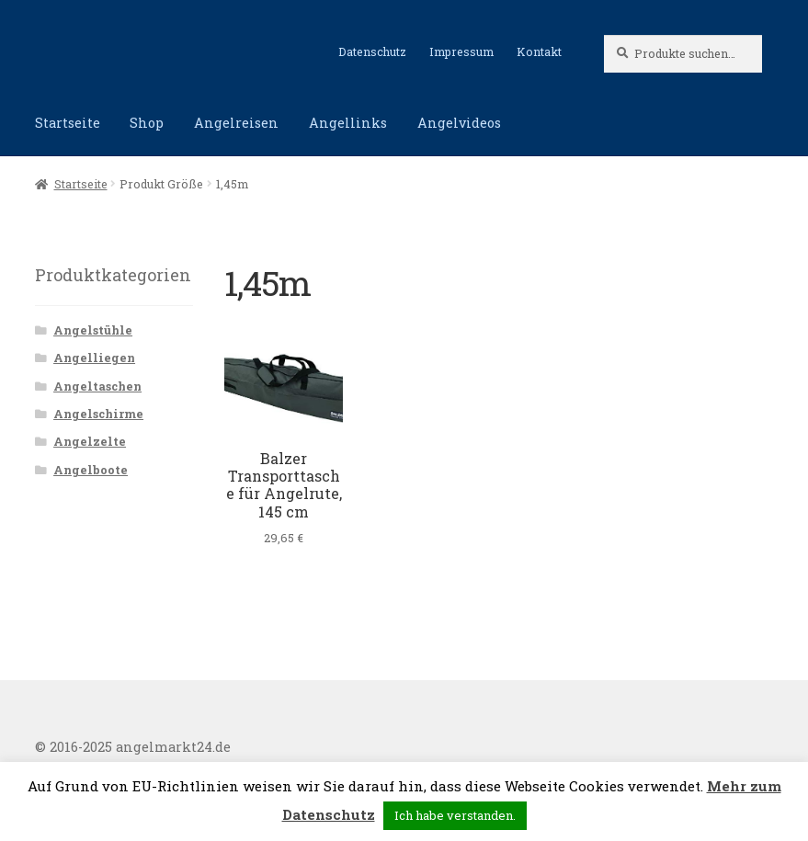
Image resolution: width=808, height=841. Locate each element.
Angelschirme (98, 413)
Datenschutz (372, 51)
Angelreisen (236, 122)
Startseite (67, 122)
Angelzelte (89, 441)
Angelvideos (459, 122)
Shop (147, 122)
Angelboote (90, 469)
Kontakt (539, 51)
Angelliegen (94, 357)
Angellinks (348, 122)
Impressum (461, 51)
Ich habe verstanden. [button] (455, 815)
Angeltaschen (97, 386)
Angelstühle (92, 330)
